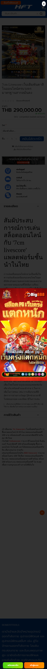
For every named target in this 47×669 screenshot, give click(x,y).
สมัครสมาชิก (13, 665)
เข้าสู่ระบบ (34, 665)
